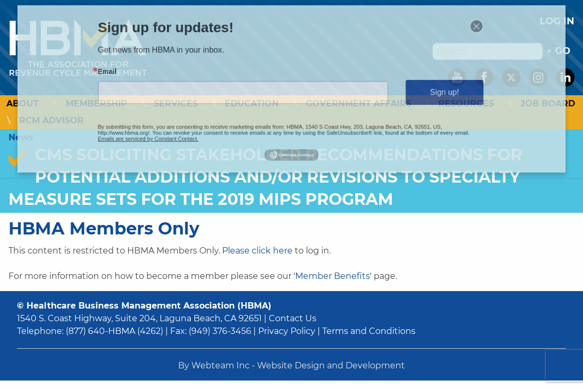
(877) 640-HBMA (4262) (114, 331)
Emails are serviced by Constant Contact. (179, 127)
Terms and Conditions (369, 331)
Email (147, 75)
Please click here (257, 251)
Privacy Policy (286, 331)
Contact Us (292, 318)
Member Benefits (332, 276)
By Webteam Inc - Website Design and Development (291, 365)
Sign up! (411, 91)
